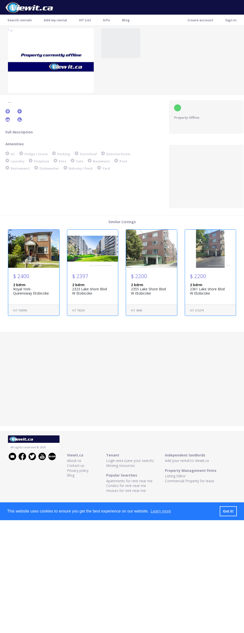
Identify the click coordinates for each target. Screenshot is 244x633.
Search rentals (19, 20)
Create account (200, 20)
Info (106, 20)
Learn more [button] (161, 511)
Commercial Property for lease (189, 481)
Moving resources (120, 465)
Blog (126, 20)
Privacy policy (78, 470)
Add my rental (55, 20)
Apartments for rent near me (129, 481)
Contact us (75, 465)
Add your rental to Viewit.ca (187, 460)
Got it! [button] (228, 511)
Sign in (231, 20)
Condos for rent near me (126, 485)
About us (74, 460)
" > (10, 30)
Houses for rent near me (126, 490)
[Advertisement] (206, 176)
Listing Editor (175, 476)
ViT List (85, 20)
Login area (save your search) (130, 460)
